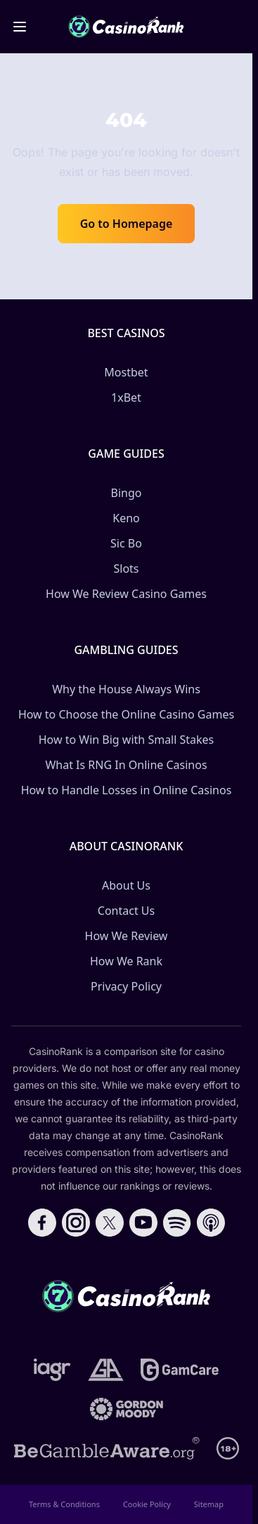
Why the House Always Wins (126, 689)
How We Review (126, 936)
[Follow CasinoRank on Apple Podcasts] (211, 1223)
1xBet (126, 397)
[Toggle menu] (20, 27)
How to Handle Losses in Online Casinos (126, 790)
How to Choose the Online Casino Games (126, 714)
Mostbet (126, 372)
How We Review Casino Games (126, 593)
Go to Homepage (126, 223)
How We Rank (126, 961)
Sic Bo (126, 543)
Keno (126, 518)
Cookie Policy (147, 1504)
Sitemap (209, 1504)
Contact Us (126, 910)
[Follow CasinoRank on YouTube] (143, 1223)
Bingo (126, 493)
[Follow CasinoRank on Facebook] (42, 1223)
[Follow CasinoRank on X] (110, 1223)
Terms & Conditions (64, 1504)
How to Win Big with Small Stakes (126, 739)
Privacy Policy (126, 986)
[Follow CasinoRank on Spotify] (177, 1223)
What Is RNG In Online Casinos (126, 765)
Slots (125, 568)
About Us (126, 885)
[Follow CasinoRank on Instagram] (76, 1223)
